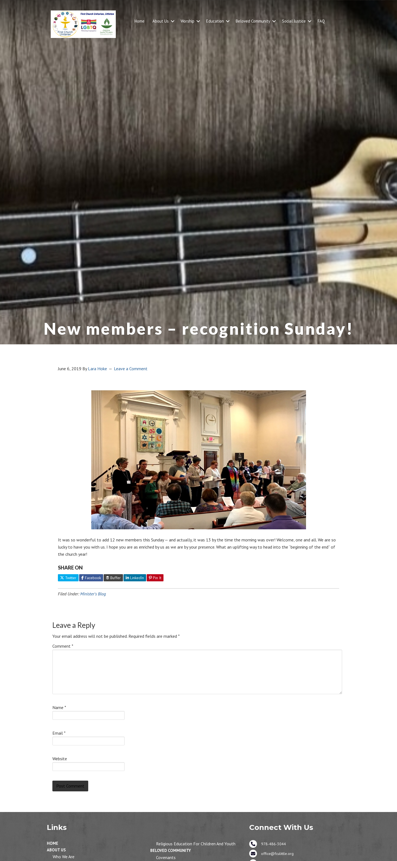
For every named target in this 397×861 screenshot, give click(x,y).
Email (59, 733)
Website (59, 758)
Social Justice (294, 21)
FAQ (321, 21)
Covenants (166, 857)
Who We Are (63, 856)
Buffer (113, 577)
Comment (62, 646)
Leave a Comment (130, 368)
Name (59, 707)
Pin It (155, 577)
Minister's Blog (93, 593)
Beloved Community (253, 21)
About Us (160, 21)
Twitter (68, 577)
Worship (187, 21)
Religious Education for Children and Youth (195, 843)
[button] (172, 21)
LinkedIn (135, 577)
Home (139, 21)
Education (215, 21)
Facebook (91, 577)
